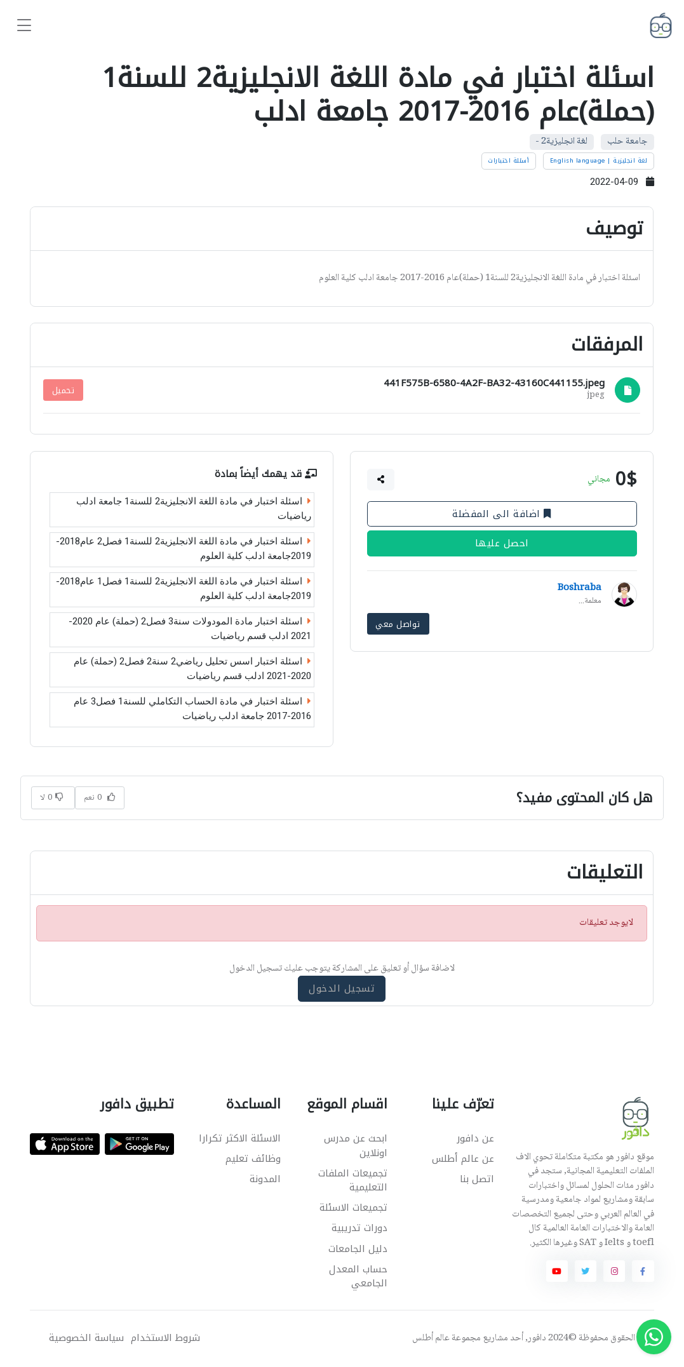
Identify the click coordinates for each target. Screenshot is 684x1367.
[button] (381, 479)
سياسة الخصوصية (86, 1338)
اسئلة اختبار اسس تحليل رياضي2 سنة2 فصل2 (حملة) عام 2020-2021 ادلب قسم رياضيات (192, 668)
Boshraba (579, 588)
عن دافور (475, 1138)
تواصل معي (398, 623)
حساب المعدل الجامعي (358, 1276)
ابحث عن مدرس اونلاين (355, 1145)
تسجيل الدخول (342, 988)
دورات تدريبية (359, 1228)
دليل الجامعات (357, 1249)
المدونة (265, 1179)
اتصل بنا (477, 1179)
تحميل (63, 390)
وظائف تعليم (253, 1159)
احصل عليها (502, 543)
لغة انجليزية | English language (599, 160)
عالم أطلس (431, 1338)
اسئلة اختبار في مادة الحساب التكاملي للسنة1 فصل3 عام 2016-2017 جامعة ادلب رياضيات (192, 708)
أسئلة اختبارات (508, 160)
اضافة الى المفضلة (502, 514)
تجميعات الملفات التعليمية (352, 1180)
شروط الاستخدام (165, 1338)
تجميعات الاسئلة (353, 1207)
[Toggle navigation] (24, 25)
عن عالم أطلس (463, 1159)
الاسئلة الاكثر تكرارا (240, 1138)
